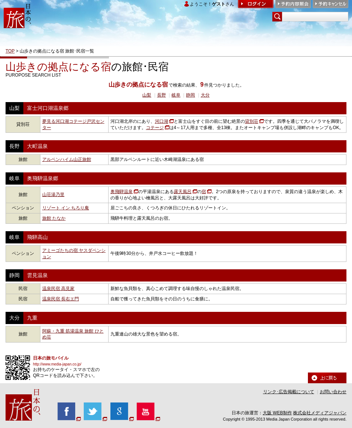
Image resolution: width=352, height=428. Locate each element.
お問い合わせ (333, 391)
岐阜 (176, 95)
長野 (161, 95)
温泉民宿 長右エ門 (60, 298)
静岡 (190, 95)
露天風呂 (183, 191)
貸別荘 (251, 121)
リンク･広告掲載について (288, 391)
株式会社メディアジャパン (319, 412)
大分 (205, 95)
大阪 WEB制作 (277, 412)
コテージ (155, 127)
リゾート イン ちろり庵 (65, 207)
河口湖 (161, 121)
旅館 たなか (54, 218)
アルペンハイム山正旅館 (66, 159)
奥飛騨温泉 (121, 191)
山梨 (146, 95)
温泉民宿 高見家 (58, 288)
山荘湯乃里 (53, 194)
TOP (10, 51)
